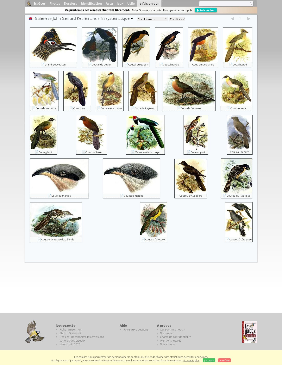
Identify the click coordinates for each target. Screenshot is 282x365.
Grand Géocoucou (55, 64)
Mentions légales (170, 340)
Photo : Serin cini (70, 333)
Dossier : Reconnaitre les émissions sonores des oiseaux (82, 338)
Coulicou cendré (239, 152)
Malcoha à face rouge (147, 152)
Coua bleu (79, 108)
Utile (131, 3)
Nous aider (167, 333)
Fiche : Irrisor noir (71, 329)
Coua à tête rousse (111, 108)
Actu (109, 3)
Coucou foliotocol (155, 239)
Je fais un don (206, 10)
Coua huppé (240, 64)
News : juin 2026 (70, 344)
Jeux (120, 3)
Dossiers (70, 3)
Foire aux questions (136, 329)
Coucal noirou (171, 64)
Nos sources (167, 344)
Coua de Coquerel (191, 108)
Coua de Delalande (203, 64)
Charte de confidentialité (175, 337)
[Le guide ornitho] (249, 332)
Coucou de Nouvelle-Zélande (57, 239)
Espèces (40, 3)
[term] (221, 4)
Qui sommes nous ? (172, 329)
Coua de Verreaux (46, 108)
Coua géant (45, 152)
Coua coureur (238, 108)
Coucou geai (198, 152)
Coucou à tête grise (240, 239)
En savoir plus (191, 360)
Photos (54, 3)
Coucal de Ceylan (102, 64)
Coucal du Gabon (138, 64)
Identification (91, 3)
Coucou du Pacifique (238, 195)
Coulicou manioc (61, 195)
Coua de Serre (93, 152)
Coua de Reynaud (145, 108)
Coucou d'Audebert (190, 195)
